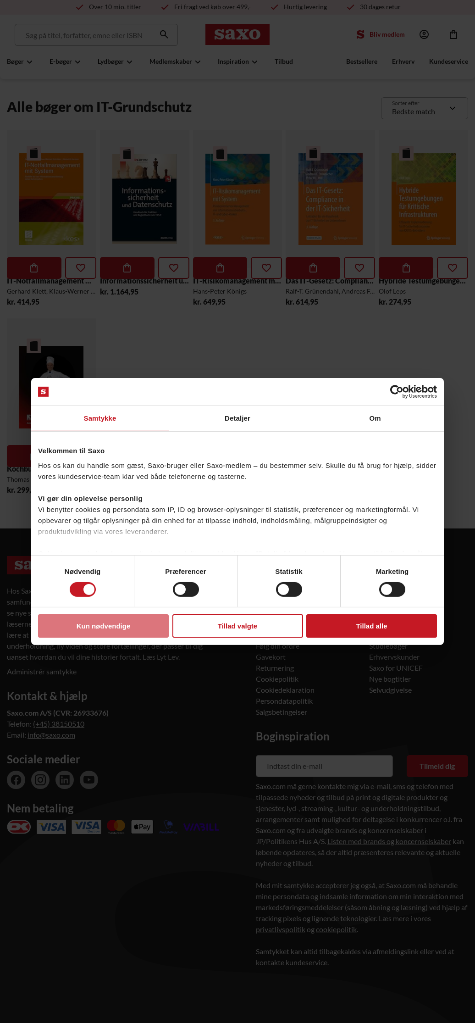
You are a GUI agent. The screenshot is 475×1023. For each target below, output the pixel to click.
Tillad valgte (237, 626)
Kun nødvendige (104, 626)
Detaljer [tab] (237, 418)
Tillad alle (371, 626)
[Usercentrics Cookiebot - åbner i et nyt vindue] (397, 392)
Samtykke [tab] (100, 418)
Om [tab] (375, 418)
